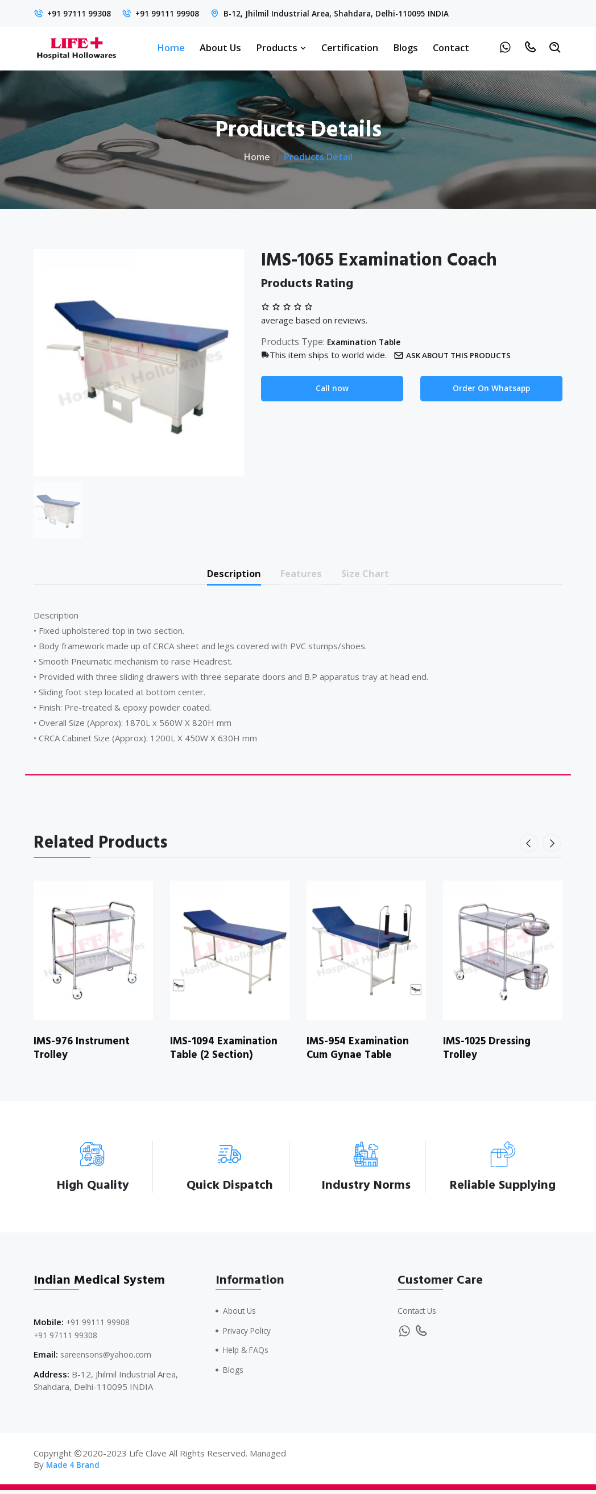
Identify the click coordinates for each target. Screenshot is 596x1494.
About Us (220, 47)
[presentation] (531, 847)
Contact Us (419, 1314)
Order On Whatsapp (491, 389)
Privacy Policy (249, 1334)
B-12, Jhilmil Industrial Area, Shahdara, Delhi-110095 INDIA (358, 13)
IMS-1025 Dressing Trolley (490, 1052)
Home (171, 47)
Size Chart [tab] (378, 575)
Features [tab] (303, 575)
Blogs (405, 47)
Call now (332, 389)
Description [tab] (223, 575)
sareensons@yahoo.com (108, 1358)
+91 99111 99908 (178, 13)
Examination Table (367, 341)
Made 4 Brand (74, 1468)
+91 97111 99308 (82, 13)
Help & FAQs (248, 1353)
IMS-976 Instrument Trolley (85, 1052)
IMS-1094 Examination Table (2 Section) (228, 1052)
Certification (349, 47)
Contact (451, 47)
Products (281, 47)
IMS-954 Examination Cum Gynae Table (362, 1052)
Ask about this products (459, 355)
